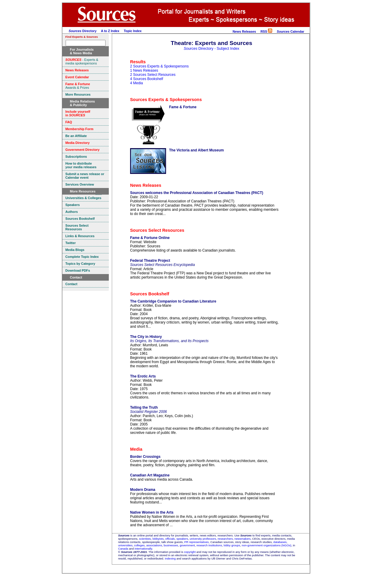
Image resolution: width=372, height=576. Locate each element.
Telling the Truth (144, 407)
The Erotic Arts (143, 376)
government (187, 545)
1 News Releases (144, 70)
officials (170, 538)
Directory (83, 31)
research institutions (209, 545)
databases (280, 542)
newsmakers (242, 538)
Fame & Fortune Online (150, 238)
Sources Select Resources (157, 230)
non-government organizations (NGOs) (266, 545)
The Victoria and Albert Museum (196, 150)
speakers (182, 538)
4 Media (136, 83)
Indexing (170, 558)
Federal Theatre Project (150, 260)
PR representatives (196, 542)
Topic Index (132, 31)
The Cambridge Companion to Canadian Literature (173, 301)
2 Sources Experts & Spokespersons (159, 66)
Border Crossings (145, 457)
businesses (171, 545)
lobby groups (232, 545)
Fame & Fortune (182, 107)
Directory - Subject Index (212, 48)
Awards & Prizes (77, 85)
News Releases (244, 31)
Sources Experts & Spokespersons (166, 99)
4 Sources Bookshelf (146, 79)
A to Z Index (110, 31)
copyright (190, 552)
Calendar (290, 31)
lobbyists (158, 538)
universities (125, 545)
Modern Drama (142, 490)
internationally (143, 548)
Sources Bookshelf (149, 293)
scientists (145, 538)
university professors (203, 538)
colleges (139, 545)
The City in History (146, 337)
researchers (225, 538)
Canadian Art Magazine (150, 475)
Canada (123, 548)
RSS (266, 31)
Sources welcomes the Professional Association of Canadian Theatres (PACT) (196, 193)
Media (136, 449)
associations (154, 545)
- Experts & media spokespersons (81, 61)
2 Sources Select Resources (152, 75)
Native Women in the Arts (152, 512)
